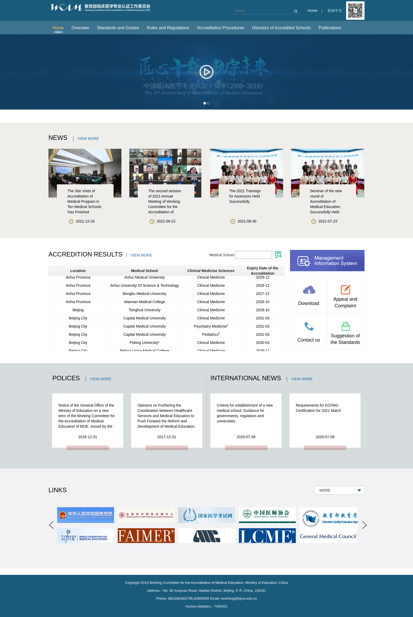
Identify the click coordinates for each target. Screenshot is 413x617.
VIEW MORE (88, 138)
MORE (326, 490)
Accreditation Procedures (220, 28)
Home (312, 10)
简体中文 (334, 10)
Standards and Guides (118, 28)
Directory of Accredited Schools (281, 28)
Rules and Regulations (168, 28)
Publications (330, 28)
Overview (80, 28)
